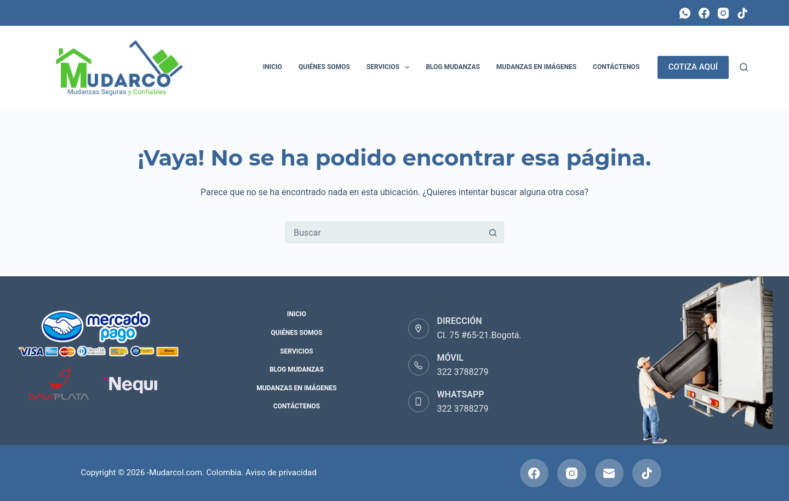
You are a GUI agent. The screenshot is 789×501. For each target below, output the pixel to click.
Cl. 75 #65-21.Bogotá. (479, 335)
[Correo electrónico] (609, 473)
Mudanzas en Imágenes (536, 67)
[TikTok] (742, 13)
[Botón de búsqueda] (493, 232)
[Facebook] (704, 13)
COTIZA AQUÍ (693, 67)
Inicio (272, 67)
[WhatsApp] (684, 13)
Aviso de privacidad (281, 472)
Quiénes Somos (324, 67)
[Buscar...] (383, 232)
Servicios (390, 67)
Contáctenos (616, 67)
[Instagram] (723, 13)
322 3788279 (463, 372)
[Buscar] (744, 67)
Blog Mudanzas (453, 67)
